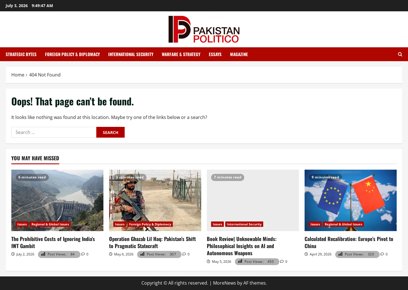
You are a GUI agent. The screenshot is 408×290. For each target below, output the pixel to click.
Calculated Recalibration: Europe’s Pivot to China (349, 242)
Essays (215, 54)
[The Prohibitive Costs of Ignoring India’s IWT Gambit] (57, 200)
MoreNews (224, 283)
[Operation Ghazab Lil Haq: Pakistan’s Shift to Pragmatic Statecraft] (155, 200)
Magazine (239, 54)
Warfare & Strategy (181, 54)
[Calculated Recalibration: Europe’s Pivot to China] (351, 200)
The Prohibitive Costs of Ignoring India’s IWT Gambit (53, 242)
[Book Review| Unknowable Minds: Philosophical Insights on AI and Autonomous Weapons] (253, 200)
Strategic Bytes (21, 54)
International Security (130, 54)
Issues (22, 224)
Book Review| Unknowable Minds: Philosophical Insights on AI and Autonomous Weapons (242, 246)
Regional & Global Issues (50, 224)
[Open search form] (400, 54)
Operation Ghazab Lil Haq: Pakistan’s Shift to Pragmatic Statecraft (152, 242)
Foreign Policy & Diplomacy (72, 54)
